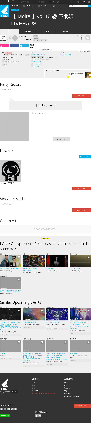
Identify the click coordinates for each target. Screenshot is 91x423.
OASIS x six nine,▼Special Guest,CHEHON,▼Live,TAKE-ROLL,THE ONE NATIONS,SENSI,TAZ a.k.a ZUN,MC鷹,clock (33, 357)
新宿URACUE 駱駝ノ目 (38, 55)
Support (67, 388)
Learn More (61, 139)
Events (15, 5)
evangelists (50, 268)
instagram (36, 66)
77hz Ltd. (14, 392)
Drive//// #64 (74, 353)
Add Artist (82, 188)
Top (9, 31)
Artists (29, 5)
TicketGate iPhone (39, 415)
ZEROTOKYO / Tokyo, (8, 271)
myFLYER (35, 391)
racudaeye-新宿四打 (66, 55)
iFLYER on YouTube (12, 409)
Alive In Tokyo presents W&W (10, 268)
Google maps (37, 64)
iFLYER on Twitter (1, 409)
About (66, 382)
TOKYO (41, 57)
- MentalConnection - (30, 322)
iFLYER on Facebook (5, 409)
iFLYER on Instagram (8, 409)
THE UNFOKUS (75, 268)
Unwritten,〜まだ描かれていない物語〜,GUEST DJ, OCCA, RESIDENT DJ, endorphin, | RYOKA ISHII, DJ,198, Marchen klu (10, 325)
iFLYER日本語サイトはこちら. (82, 406)
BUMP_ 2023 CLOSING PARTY (10, 291)
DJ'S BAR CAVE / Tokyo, (32, 272)
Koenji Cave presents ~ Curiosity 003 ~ (31, 269)
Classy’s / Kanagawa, (31, 324)
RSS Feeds (15, 409)
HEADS (2, 353)
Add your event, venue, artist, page (43, 393)
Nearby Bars (37, 61)
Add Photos (81, 96)
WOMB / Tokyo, (6, 293)
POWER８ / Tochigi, (8, 331)
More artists (85, 157)
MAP (34, 57)
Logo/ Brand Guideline (71, 396)
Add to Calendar (84, 51)
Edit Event (9, 52)
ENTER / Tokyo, (6, 356)
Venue (65, 31)
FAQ (65, 385)
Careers (67, 393)
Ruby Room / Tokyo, (54, 271)
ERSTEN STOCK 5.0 (53, 322)
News (44, 5)
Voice (46, 31)
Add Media (81, 210)
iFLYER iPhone (36, 415)
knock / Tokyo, (76, 271)
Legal (66, 391)
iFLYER (4, 384)
